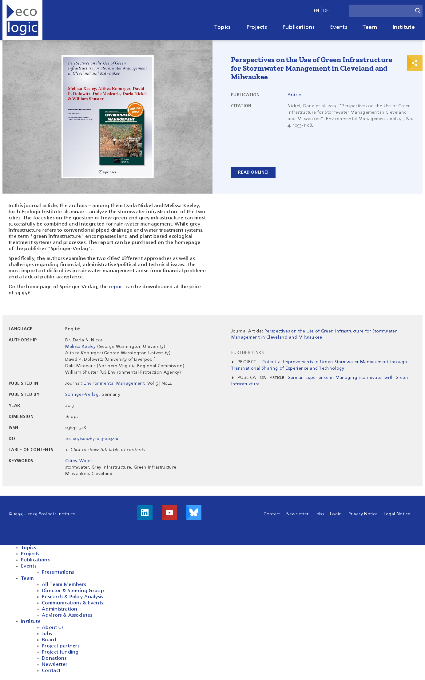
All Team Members (64, 584)
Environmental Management (114, 383)
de (326, 11)
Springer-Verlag (82, 394)
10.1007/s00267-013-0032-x (91, 439)
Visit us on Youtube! (169, 512)
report (116, 287)
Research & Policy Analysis (72, 597)
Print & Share (415, 63)
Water (85, 461)
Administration (59, 609)
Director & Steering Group (73, 590)
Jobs (319, 514)
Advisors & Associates (67, 615)
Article (294, 95)
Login (336, 514)
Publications (298, 27)
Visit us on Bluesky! (193, 512)
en (317, 11)
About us (53, 627)
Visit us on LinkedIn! (145, 512)
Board (49, 640)
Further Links (247, 353)
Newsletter (297, 514)
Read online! (253, 172)
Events (338, 27)
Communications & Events (72, 603)
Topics (222, 27)
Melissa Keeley (80, 346)
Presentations (58, 572)
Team (370, 27)
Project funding (60, 652)
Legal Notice (397, 514)
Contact (272, 514)
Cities (71, 461)
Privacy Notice (363, 514)
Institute (403, 27)
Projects (256, 27)
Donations (54, 658)
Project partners (60, 646)
